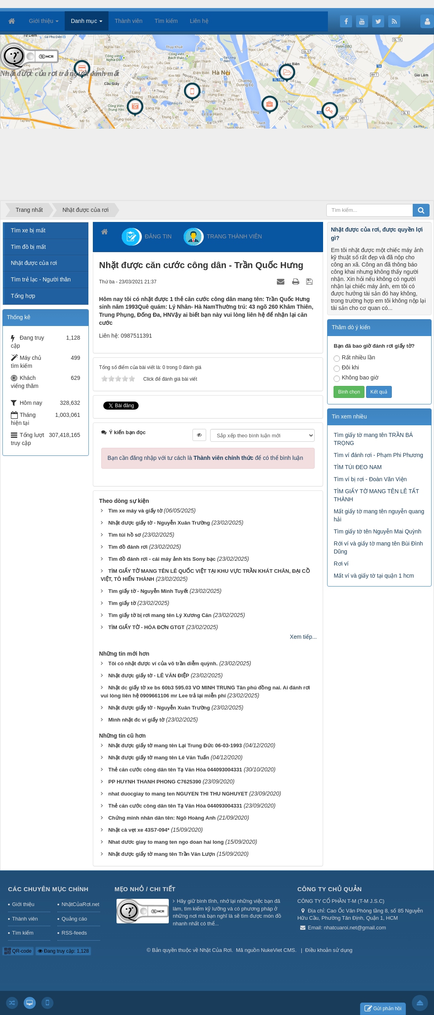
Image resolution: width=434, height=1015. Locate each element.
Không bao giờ (356, 378)
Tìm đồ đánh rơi (127, 547)
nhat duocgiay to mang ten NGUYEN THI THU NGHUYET (178, 794)
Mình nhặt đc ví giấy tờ (136, 720)
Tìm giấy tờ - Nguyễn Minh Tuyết (148, 591)
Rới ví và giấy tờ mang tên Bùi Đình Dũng (378, 547)
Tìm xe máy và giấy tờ (135, 511)
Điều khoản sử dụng (328, 950)
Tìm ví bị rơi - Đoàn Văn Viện (370, 479)
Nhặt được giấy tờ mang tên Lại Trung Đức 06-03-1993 (175, 745)
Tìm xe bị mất (28, 230)
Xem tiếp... (303, 637)
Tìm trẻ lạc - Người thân (41, 279)
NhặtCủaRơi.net (80, 904)
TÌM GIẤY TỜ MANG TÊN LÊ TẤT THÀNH (376, 495)
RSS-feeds (74, 933)
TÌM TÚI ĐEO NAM (358, 467)
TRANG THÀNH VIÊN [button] (223, 237)
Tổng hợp (23, 296)
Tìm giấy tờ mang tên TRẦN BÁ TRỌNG (373, 439)
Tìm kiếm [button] (166, 21)
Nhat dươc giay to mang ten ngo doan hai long (165, 842)
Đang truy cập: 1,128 (63, 951)
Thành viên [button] (128, 21)
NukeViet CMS (278, 950)
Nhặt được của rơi (34, 263)
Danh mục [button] (86, 23)
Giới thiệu (23, 904)
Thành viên (25, 919)
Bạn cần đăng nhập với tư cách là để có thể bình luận (205, 458)
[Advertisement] (154, 142)
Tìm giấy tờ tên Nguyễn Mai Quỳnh (377, 531)
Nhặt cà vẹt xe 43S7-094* (138, 830)
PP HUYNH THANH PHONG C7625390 (154, 782)
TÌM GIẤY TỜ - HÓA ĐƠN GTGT (146, 627)
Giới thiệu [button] (44, 23)
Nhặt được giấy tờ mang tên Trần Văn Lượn (161, 854)
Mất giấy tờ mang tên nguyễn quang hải (379, 515)
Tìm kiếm (22, 933)
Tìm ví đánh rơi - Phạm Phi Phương (378, 455)
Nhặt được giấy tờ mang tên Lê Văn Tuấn (158, 758)
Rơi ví (341, 563)
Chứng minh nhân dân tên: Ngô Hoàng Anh (161, 818)
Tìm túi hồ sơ (124, 535)
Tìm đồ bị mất (28, 247)
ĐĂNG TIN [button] (147, 237)
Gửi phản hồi (382, 1009)
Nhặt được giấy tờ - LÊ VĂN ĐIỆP (148, 676)
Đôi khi (346, 368)
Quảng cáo (74, 919)
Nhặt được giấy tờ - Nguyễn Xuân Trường (159, 523)
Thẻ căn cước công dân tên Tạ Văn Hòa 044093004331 (175, 770)
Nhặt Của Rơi (215, 950)
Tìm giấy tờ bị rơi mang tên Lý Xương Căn (159, 615)
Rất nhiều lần (354, 358)
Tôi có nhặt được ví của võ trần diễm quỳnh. (162, 663)
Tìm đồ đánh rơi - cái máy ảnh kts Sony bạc (161, 559)
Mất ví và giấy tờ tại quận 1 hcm (374, 575)
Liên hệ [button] (199, 21)
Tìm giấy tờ (121, 603)
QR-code (17, 951)
